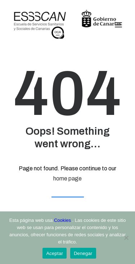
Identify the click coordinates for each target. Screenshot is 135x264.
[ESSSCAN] (67, 25)
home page (67, 178)
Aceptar (54, 253)
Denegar (83, 253)
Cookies (63, 220)
